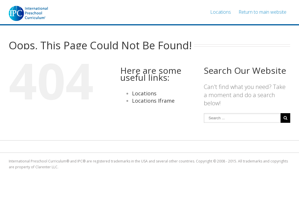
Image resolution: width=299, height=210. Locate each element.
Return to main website (262, 12)
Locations (220, 12)
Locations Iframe (153, 100)
